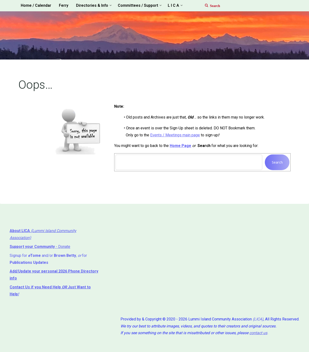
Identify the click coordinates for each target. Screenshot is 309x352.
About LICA (20, 230)
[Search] (210, 6)
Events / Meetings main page (175, 135)
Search (277, 162)
